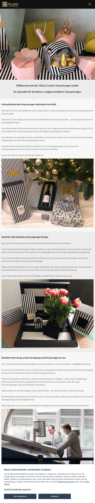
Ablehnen (54, 496)
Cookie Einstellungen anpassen (17, 489)
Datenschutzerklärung (66, 482)
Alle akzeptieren (20, 496)
